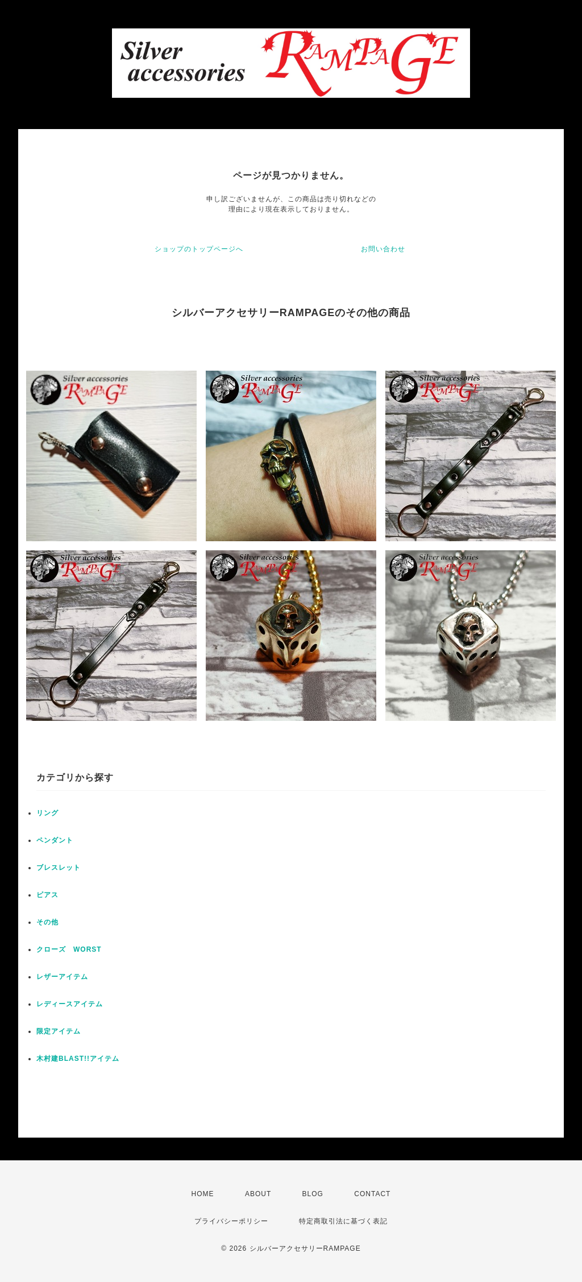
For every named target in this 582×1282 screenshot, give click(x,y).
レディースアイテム (69, 1004)
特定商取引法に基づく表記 (343, 1221)
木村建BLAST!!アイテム (77, 1059)
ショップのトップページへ (199, 249)
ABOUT (258, 1194)
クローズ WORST (69, 949)
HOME (203, 1194)
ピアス (47, 895)
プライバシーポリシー (231, 1221)
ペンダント (54, 840)
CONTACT (372, 1194)
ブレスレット (58, 868)
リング (47, 813)
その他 (47, 922)
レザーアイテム (62, 977)
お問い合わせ (383, 249)
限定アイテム (58, 1031)
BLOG (312, 1194)
